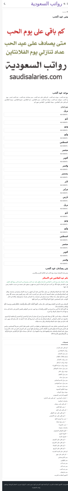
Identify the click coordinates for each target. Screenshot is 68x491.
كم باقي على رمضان (58, 404)
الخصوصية (63, 484)
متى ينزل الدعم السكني (58, 380)
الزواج (21, 484)
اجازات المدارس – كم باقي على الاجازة (53, 398)
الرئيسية (63, 12)
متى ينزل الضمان (60, 353)
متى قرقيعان (61, 472)
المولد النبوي (60, 433)
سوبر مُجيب (27, 484)
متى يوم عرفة (58, 422)
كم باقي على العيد (59, 410)
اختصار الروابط (11, 484)
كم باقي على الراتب (59, 347)
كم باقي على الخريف (56, 442)
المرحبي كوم (34, 484)
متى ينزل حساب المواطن (58, 368)
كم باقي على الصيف (56, 439)
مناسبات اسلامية (60, 401)
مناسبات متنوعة (61, 427)
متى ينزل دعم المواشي (58, 383)
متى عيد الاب (61, 463)
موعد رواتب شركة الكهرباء (57, 365)
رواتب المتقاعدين (60, 350)
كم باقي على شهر (59, 454)
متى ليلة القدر (58, 407)
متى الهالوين (61, 460)
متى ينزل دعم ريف (60, 386)
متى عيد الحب (61, 469)
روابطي (4, 484)
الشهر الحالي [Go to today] (62, 107)
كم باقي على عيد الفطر (55, 413)
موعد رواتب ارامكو (60, 362)
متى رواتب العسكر (60, 359)
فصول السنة (60, 436)
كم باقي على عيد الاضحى (54, 416)
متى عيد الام (61, 466)
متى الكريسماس (60, 457)
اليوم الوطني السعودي (58, 430)
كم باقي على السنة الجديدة (57, 451)
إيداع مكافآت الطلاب (59, 356)
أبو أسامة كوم (42, 484)
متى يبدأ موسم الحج (58, 419)
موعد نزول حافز (60, 371)
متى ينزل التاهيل (60, 374)
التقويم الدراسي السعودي (58, 395)
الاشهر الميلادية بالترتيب (58, 475)
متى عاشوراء (60, 425)
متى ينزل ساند (61, 377)
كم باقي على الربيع (56, 448)
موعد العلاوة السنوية (59, 389)
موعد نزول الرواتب (60, 392)
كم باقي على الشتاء (56, 445)
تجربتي (17, 484)
